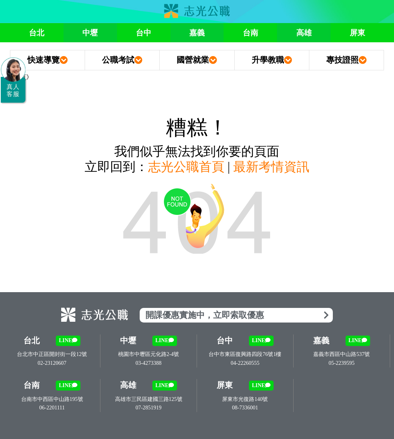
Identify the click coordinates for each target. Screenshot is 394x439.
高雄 (304, 32)
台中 (143, 32)
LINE (68, 340)
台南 (250, 32)
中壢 (90, 32)
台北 (36, 32)
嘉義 (197, 32)
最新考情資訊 (271, 167)
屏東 (357, 32)
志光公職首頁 (186, 167)
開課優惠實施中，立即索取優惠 (237, 315)
